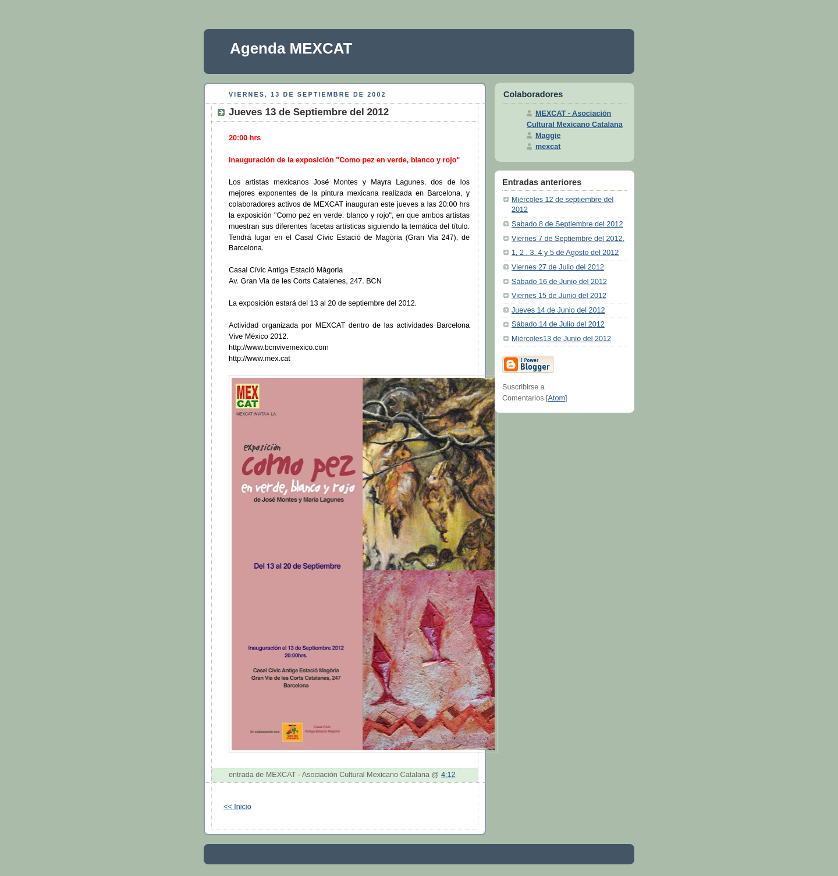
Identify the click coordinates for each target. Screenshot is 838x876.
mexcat (547, 147)
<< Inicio (237, 807)
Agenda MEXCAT (291, 48)
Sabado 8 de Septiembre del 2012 (567, 224)
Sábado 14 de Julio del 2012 (558, 324)
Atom (556, 398)
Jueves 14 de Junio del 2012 (558, 310)
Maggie (547, 136)
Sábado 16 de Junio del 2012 (559, 282)
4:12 (448, 775)
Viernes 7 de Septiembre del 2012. (568, 239)
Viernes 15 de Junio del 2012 (559, 296)
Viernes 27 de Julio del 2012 (558, 267)
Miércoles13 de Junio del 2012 (561, 339)
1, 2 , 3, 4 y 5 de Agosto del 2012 (565, 253)
